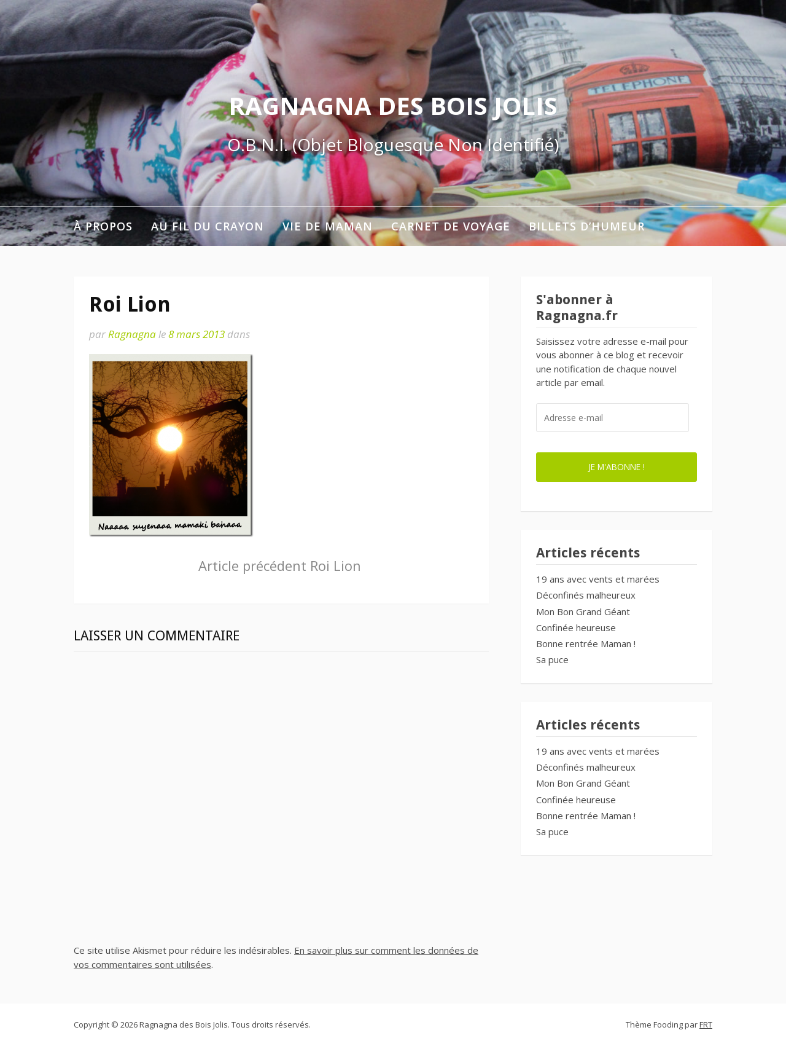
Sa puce (552, 659)
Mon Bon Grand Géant (583, 611)
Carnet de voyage (450, 226)
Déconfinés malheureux (586, 595)
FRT (705, 1024)
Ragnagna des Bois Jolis (393, 105)
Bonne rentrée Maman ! (586, 643)
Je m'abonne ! (616, 467)
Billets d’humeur (587, 226)
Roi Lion (279, 565)
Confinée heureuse (576, 627)
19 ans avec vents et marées (598, 579)
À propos (103, 226)
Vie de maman (327, 226)
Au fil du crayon (207, 226)
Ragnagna (132, 334)
